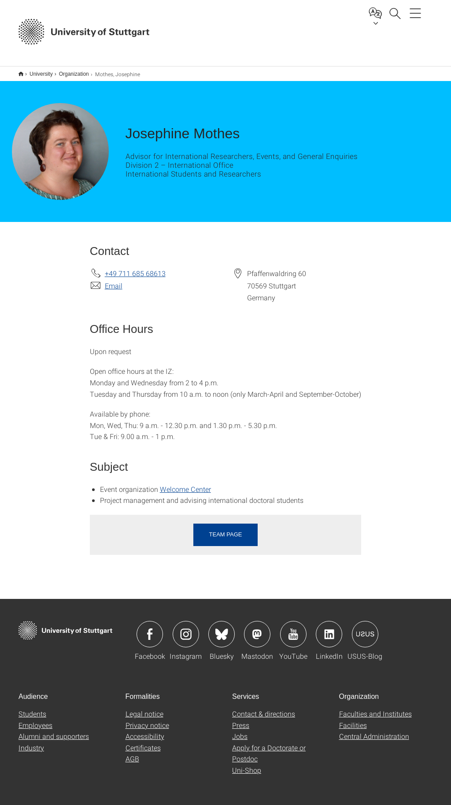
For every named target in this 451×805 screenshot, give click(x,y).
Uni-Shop (246, 764)
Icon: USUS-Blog (365, 628)
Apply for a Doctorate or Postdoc (269, 747)
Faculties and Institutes (375, 708)
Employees (35, 719)
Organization (69, 71)
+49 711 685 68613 (135, 267)
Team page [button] (225, 528)
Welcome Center (185, 483)
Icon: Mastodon (257, 628)
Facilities (353, 719)
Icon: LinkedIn (329, 628)
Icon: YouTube (293, 628)
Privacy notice (147, 719)
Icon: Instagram (186, 628)
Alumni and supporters (53, 730)
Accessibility (145, 730)
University (36, 71)
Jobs (240, 730)
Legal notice (144, 708)
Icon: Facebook (150, 628)
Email (113, 279)
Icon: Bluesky (221, 628)
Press (240, 719)
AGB (132, 752)
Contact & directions (263, 708)
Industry (31, 741)
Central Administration (374, 730)
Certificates (143, 741)
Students (32, 708)
